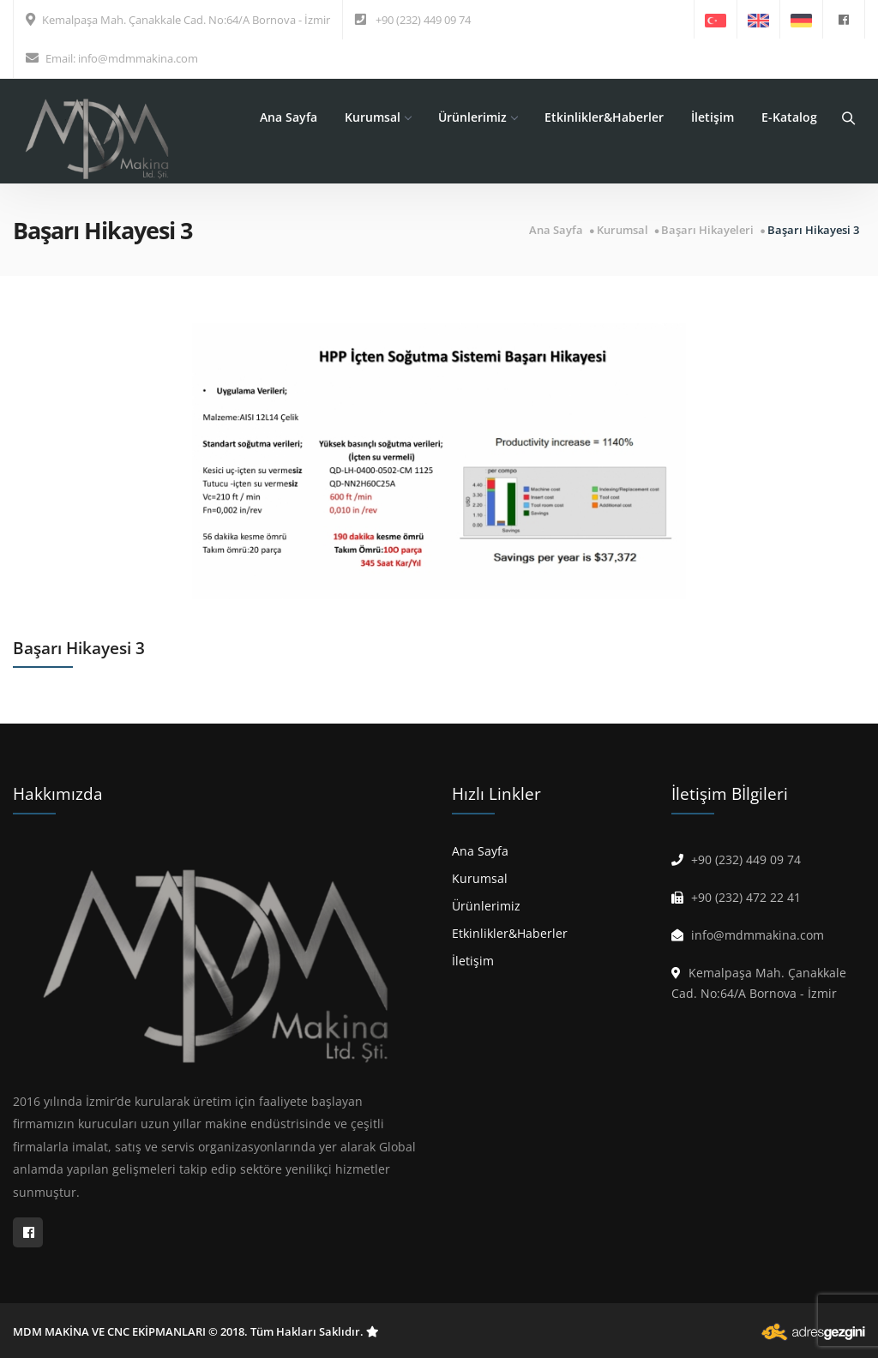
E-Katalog (789, 117)
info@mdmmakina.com (138, 58)
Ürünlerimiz (477, 117)
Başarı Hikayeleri (707, 230)
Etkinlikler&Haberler (604, 117)
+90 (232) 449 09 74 (423, 19)
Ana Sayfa (288, 117)
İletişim (712, 117)
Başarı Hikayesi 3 (813, 230)
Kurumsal (378, 117)
